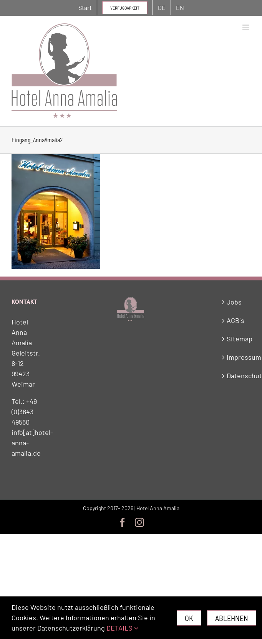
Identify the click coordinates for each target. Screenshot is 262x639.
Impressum (237, 357)
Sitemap (237, 338)
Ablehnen (231, 618)
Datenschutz (237, 375)
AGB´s (235, 320)
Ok (189, 618)
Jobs (234, 302)
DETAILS (122, 628)
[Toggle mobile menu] (246, 27)
